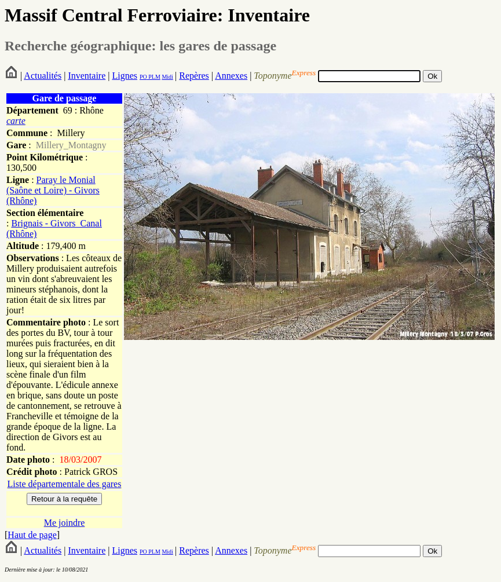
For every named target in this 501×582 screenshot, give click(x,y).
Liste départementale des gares (65, 484)
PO (143, 77)
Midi (167, 77)
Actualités (42, 75)
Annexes (231, 75)
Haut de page (32, 535)
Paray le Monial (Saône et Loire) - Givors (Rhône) (53, 190)
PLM (153, 77)
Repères (194, 75)
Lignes (124, 75)
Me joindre (64, 523)
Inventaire (86, 75)
